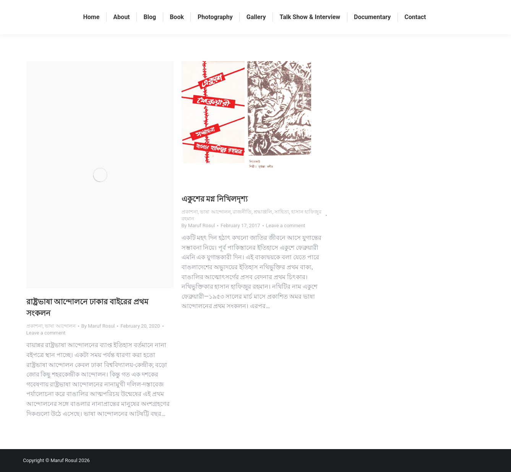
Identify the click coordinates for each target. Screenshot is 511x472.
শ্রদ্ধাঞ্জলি (263, 212)
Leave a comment (46, 333)
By (98, 326)
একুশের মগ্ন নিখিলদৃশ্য (215, 199)
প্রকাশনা (34, 326)
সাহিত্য (281, 212)
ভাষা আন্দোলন (60, 326)
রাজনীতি (242, 212)
